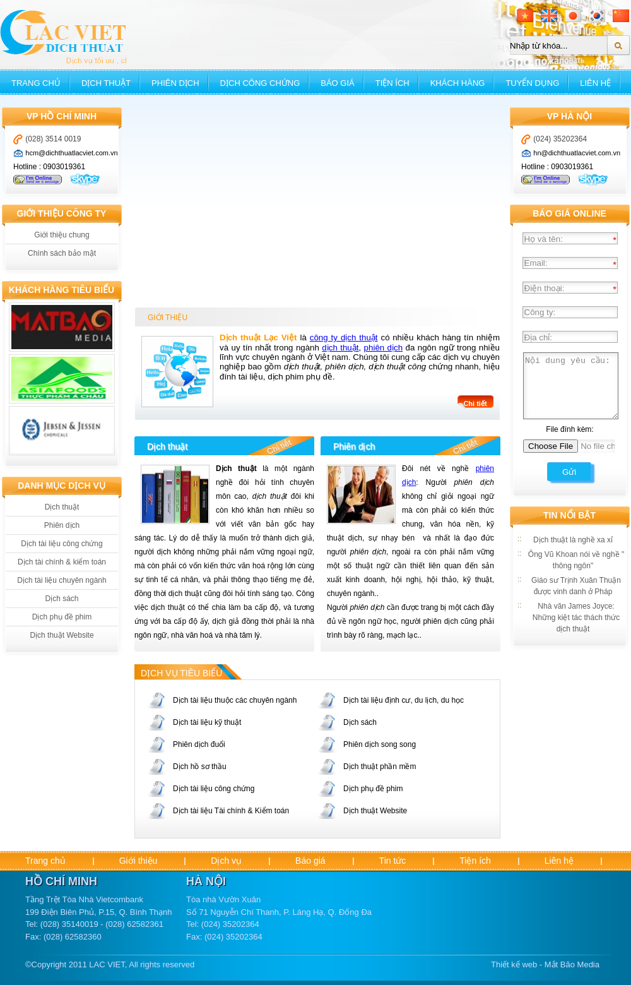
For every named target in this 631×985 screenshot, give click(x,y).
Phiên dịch (175, 83)
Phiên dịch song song (379, 744)
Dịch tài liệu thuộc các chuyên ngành (235, 700)
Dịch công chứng (260, 83)
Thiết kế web (514, 964)
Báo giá (337, 83)
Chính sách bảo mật (62, 253)
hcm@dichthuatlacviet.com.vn (71, 153)
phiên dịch (383, 347)
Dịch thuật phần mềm (379, 766)
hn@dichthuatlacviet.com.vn (576, 153)
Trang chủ (36, 83)
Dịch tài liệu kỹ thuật (207, 722)
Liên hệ (595, 83)
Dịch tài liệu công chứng (61, 543)
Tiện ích (392, 83)
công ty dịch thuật (344, 337)
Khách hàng (457, 83)
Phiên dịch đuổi (199, 744)
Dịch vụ (226, 861)
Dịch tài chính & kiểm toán (62, 562)
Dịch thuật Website (61, 635)
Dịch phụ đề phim (61, 616)
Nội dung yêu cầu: (570, 385)
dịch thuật (340, 347)
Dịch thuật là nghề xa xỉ (573, 539)
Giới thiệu (138, 861)
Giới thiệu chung (61, 234)
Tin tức (392, 861)
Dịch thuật (106, 83)
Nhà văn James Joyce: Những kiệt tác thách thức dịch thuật (576, 617)
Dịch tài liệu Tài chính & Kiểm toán (231, 810)
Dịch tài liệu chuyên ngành (61, 580)
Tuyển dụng (532, 83)
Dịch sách (61, 598)
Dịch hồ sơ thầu (200, 766)
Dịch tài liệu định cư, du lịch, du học (403, 700)
